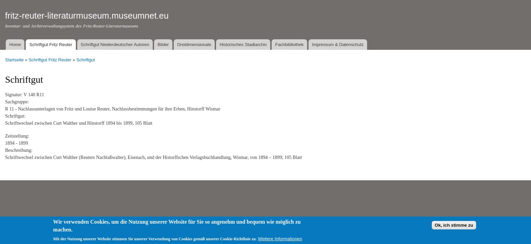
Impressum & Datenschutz (337, 44)
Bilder (163, 44)
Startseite (14, 59)
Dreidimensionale (194, 44)
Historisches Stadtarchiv (243, 44)
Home (15, 44)
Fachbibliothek (289, 44)
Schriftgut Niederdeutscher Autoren (115, 44)
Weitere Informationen (280, 240)
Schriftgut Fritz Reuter (50, 44)
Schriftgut (85, 59)
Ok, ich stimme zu (454, 227)
